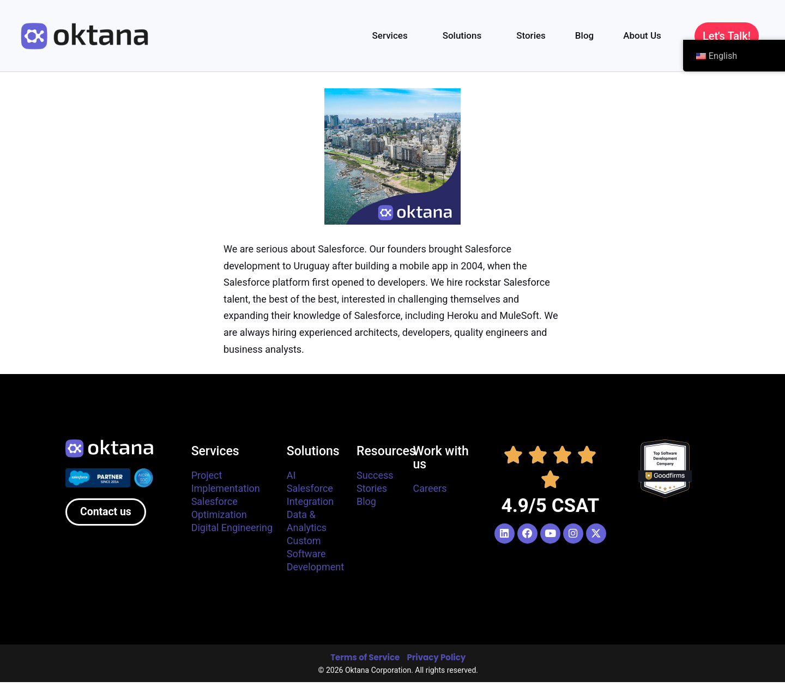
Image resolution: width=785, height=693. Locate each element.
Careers (430, 488)
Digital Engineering (232, 527)
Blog (584, 35)
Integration (310, 501)
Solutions (465, 35)
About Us (645, 35)
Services (392, 35)
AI (291, 475)
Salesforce (310, 488)
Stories (531, 35)
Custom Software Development (315, 554)
